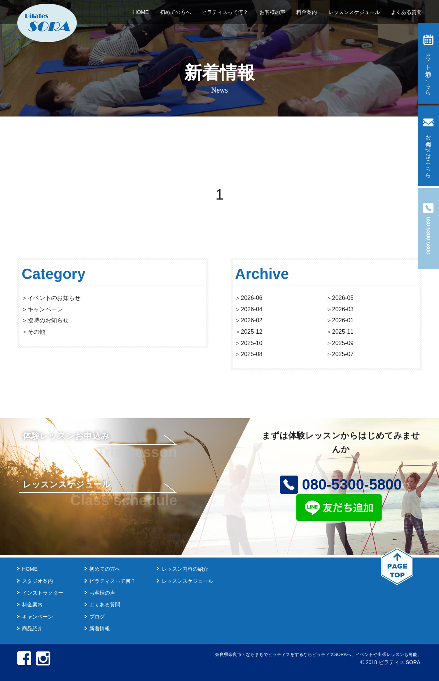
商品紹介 (32, 628)
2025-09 (343, 343)
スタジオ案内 (37, 581)
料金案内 (306, 12)
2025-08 (252, 354)
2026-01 (343, 320)
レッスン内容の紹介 (185, 569)
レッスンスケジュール (354, 12)
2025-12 (252, 332)
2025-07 (343, 354)
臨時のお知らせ (48, 320)
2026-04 (252, 309)
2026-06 (252, 298)
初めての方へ (175, 12)
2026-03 (343, 309)
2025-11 (343, 332)
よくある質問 (406, 12)
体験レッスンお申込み (66, 436)
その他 (36, 332)
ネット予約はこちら (428, 63)
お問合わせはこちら (428, 146)
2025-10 (252, 343)
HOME (141, 12)
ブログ (97, 617)
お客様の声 (272, 12)
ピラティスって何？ (225, 12)
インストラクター (42, 593)
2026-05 (343, 298)
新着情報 (99, 628)
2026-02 (252, 320)
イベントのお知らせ (54, 298)
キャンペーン (45, 309)
